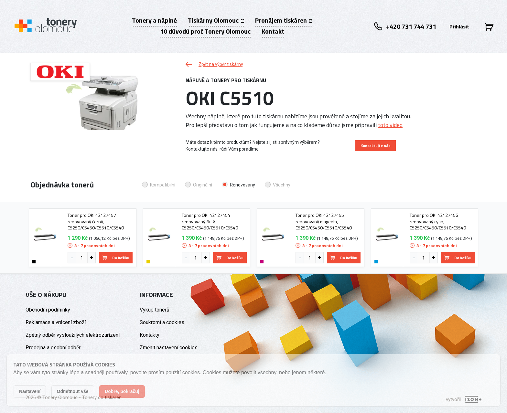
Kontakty (149, 335)
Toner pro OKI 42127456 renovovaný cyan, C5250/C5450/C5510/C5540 (438, 221)
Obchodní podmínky (48, 310)
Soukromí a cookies (162, 322)
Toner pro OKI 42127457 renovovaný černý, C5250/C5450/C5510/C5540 (96, 221)
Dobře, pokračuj (122, 391)
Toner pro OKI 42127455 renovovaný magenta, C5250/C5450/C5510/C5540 (324, 221)
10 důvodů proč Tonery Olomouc (205, 31)
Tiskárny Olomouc (216, 20)
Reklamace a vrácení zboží (56, 322)
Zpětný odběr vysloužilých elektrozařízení (73, 335)
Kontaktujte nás (376, 146)
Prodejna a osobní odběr (53, 347)
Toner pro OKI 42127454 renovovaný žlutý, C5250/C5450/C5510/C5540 (210, 221)
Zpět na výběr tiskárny (214, 64)
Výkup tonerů (154, 310)
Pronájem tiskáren (283, 20)
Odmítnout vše (73, 391)
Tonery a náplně (154, 20)
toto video (390, 125)
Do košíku (115, 258)
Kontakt (273, 31)
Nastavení (29, 391)
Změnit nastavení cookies (169, 347)
